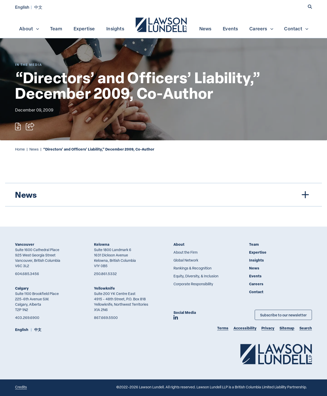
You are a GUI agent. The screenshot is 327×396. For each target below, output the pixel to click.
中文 (38, 7)
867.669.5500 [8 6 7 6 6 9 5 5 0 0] (106, 317)
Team (56, 28)
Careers (261, 28)
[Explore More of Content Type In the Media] (28, 65)
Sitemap (286, 328)
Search (305, 328)
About (29, 28)
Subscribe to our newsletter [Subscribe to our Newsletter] (283, 314)
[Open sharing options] (30, 126)
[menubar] (163, 24)
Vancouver (24, 244)
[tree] (163, 194)
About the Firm (185, 252)
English (22, 7)
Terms (222, 328)
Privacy (267, 328)
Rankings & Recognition (192, 268)
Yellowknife (104, 288)
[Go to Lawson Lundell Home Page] (276, 354)
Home (20, 149)
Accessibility (244, 328)
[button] (310, 7)
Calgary (22, 288)
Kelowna (101, 244)
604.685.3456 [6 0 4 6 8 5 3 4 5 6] (27, 273)
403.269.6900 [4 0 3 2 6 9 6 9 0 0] (27, 317)
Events (230, 28)
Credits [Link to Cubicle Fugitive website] (21, 387)
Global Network (185, 260)
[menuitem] (162, 24)
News (205, 28)
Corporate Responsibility (193, 283)
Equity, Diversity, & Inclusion (195, 276)
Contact (296, 28)
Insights (115, 28)
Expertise (84, 28)
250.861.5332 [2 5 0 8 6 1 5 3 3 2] (105, 273)
